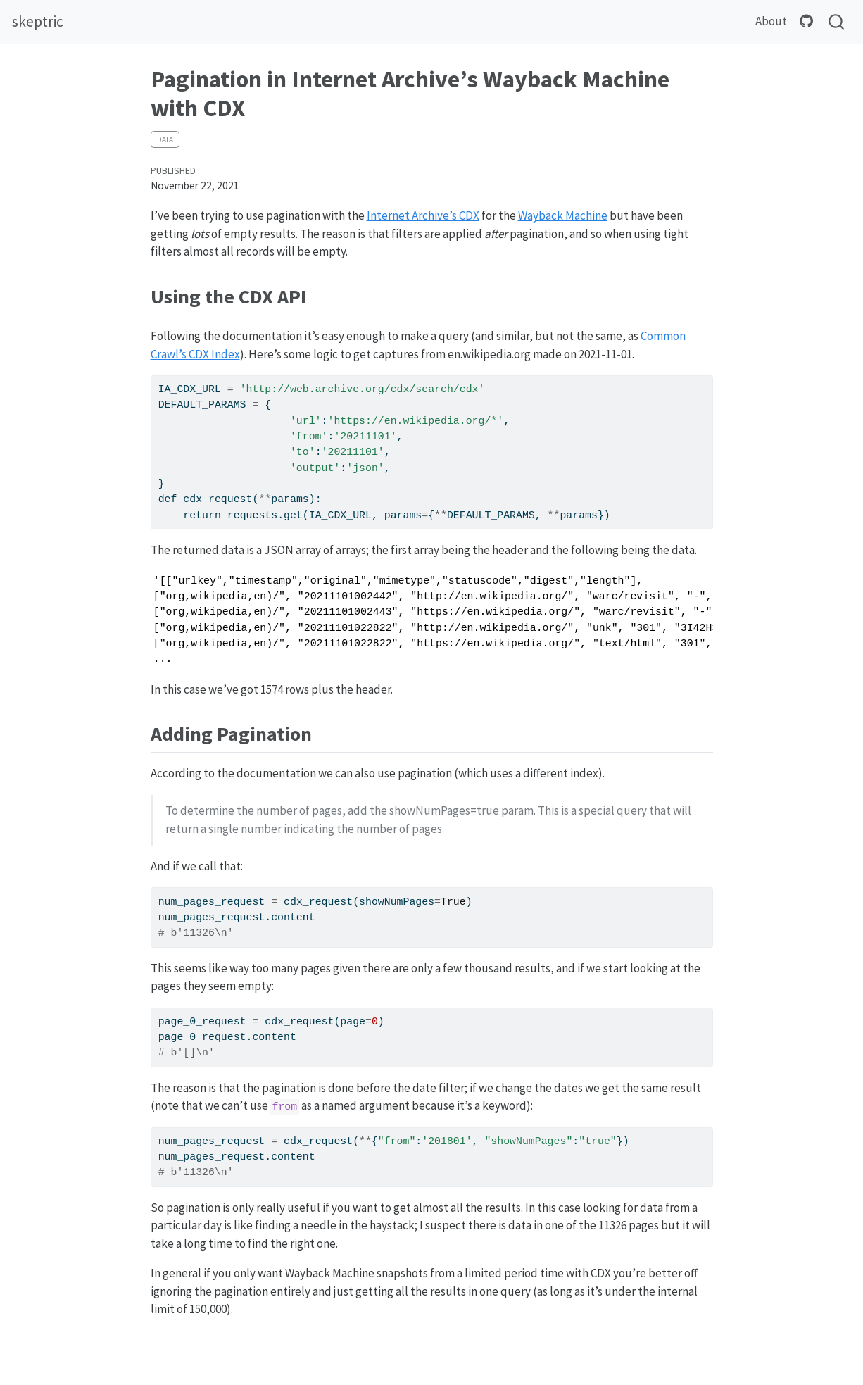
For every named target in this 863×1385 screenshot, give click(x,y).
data (165, 139)
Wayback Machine (562, 215)
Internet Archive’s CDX (423, 215)
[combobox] (837, 22)
